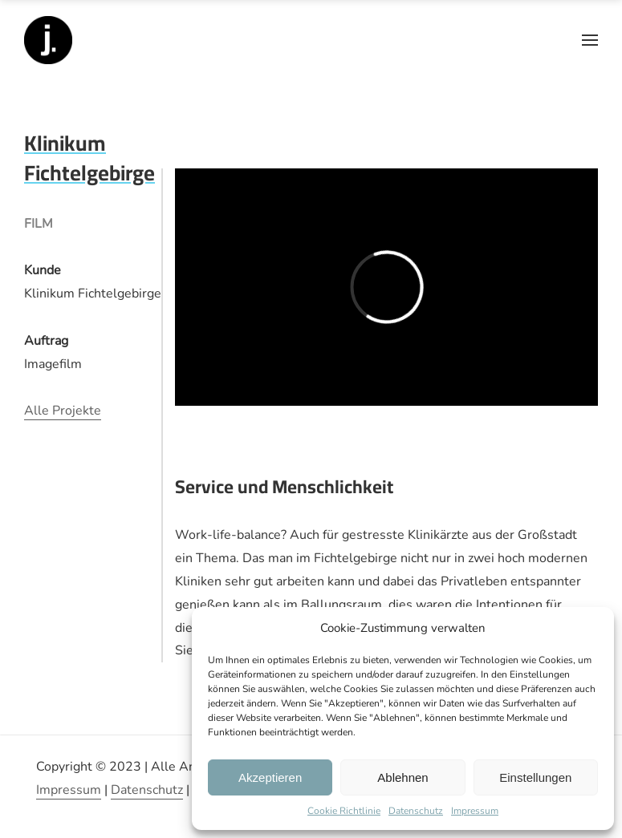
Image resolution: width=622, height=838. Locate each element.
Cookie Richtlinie (343, 810)
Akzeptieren (270, 777)
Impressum (474, 810)
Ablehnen (402, 777)
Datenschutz (415, 810)
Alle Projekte (62, 410)
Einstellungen (535, 777)
